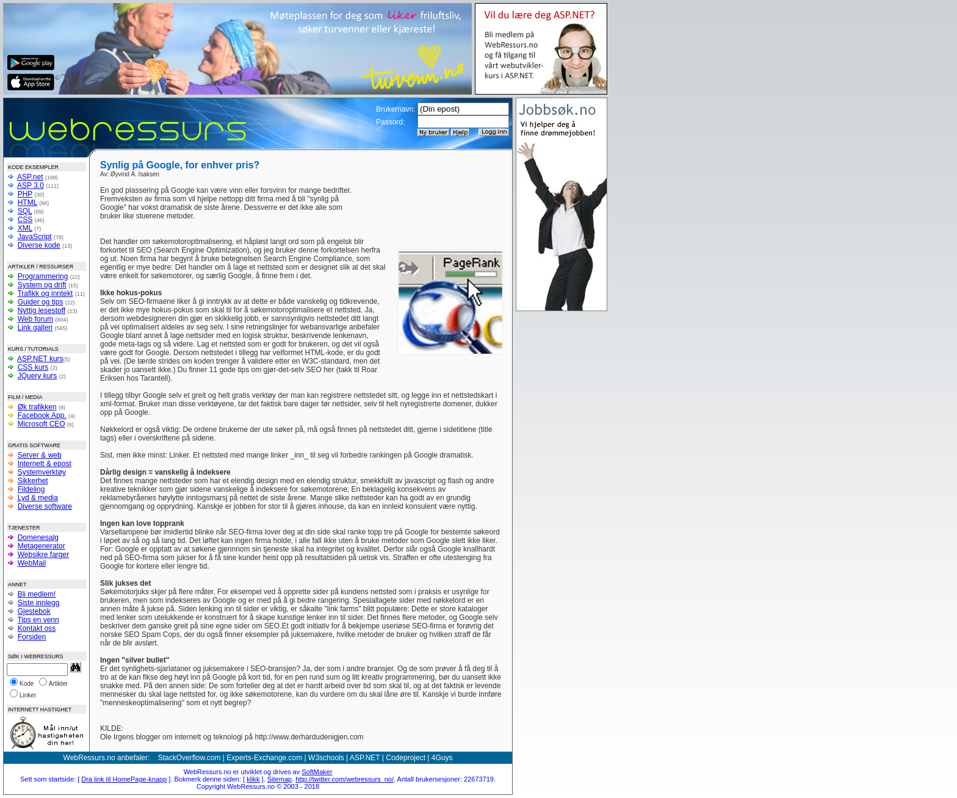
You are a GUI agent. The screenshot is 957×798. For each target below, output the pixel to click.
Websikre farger (43, 554)
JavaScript (35, 236)
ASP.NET (365, 757)
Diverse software (45, 506)
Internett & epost (44, 463)
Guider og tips (40, 302)
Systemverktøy (42, 472)
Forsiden (32, 637)
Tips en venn (38, 620)
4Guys (442, 757)
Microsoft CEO (41, 424)
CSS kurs (33, 367)
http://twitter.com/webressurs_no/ (344, 779)
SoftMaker (317, 771)
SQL (25, 211)
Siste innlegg (39, 602)
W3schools (326, 757)
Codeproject (405, 757)
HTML (27, 202)
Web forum (35, 319)
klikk (253, 779)
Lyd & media (38, 498)
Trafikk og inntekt (45, 293)
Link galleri (35, 327)
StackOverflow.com (189, 757)
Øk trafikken (37, 407)
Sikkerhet (33, 480)
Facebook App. (42, 415)
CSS (25, 219)
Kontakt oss (37, 628)
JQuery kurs (37, 376)
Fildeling (31, 489)
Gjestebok (34, 611)
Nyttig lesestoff (41, 310)
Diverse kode (39, 245)
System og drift (42, 285)
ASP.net (30, 177)
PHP (25, 194)
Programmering (43, 276)
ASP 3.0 (30, 185)
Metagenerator (41, 546)
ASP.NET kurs (40, 358)
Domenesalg (38, 537)
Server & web (40, 455)
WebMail (32, 563)
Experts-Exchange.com (264, 757)
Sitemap (279, 779)
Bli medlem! (37, 594)
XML (25, 228)
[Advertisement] (428, 204)
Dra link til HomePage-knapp (124, 779)
